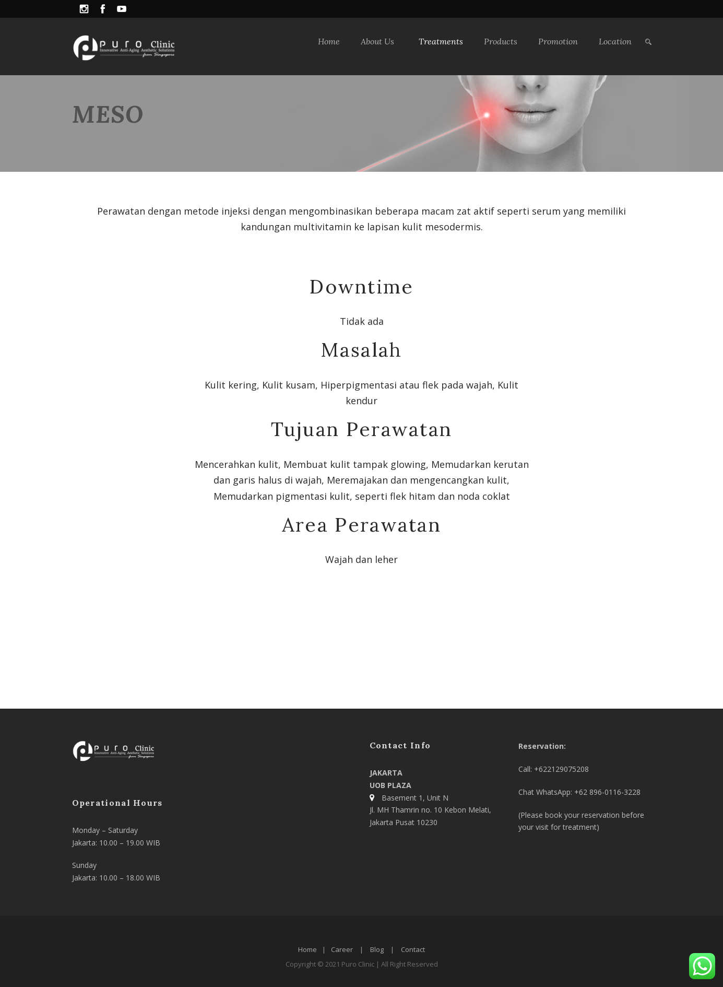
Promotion (558, 41)
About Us (377, 41)
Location (615, 41)
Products (500, 41)
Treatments (441, 41)
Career (342, 949)
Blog (377, 949)
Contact (413, 949)
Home (329, 41)
